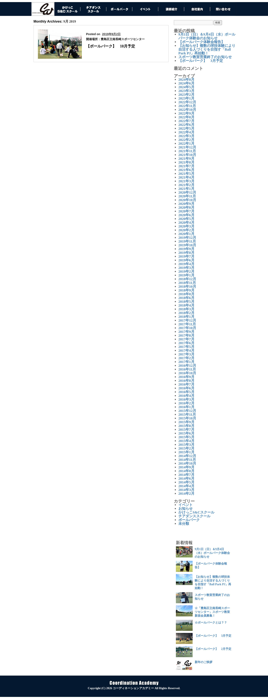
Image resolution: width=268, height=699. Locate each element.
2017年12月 (187, 320)
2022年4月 (186, 132)
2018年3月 (186, 309)
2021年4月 (186, 177)
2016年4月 (186, 396)
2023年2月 (186, 95)
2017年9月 (186, 332)
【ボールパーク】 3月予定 (200, 61)
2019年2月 (186, 271)
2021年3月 (186, 181)
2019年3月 (186, 268)
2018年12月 (187, 279)
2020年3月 (186, 226)
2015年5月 (186, 437)
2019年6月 (186, 260)
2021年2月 (186, 185)
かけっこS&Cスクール (196, 512)
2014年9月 (186, 467)
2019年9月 (186, 249)
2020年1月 (186, 234)
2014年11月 (187, 460)
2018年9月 (186, 290)
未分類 (183, 524)
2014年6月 (186, 478)
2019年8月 (186, 253)
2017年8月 (186, 335)
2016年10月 (187, 373)
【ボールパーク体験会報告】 (201, 42)
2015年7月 (186, 430)
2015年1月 (186, 452)
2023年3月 (186, 91)
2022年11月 (187, 106)
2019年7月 (186, 256)
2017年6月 (186, 343)
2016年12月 (187, 366)
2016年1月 (186, 407)
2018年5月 (186, 302)
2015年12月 (187, 411)
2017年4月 (186, 351)
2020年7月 (186, 211)
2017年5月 (186, 347)
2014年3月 (186, 490)
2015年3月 (186, 445)
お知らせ (185, 509)
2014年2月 (186, 494)
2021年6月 (186, 170)
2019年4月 (186, 264)
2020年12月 (187, 192)
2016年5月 (186, 392)
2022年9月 (186, 113)
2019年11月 (187, 241)
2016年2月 (186, 403)
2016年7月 (186, 384)
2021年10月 (187, 155)
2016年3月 (186, 399)
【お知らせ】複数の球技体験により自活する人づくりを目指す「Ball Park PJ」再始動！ (206, 49)
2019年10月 (187, 245)
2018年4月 (186, 305)
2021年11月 (187, 151)
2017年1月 (186, 362)
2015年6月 (186, 433)
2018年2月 (186, 313)
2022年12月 (187, 102)
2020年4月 (186, 223)
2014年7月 (186, 475)
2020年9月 (186, 204)
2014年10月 (187, 463)
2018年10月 (187, 287)
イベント (185, 505)
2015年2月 (186, 448)
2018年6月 (186, 298)
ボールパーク (189, 520)
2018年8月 (186, 294)
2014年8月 (186, 471)
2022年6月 (186, 125)
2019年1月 (186, 275)
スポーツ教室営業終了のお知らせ (205, 57)
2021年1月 (186, 189)
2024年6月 (186, 83)
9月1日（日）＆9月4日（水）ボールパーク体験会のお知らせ (206, 36)
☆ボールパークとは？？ (211, 622)
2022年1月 (186, 144)
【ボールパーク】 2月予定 (213, 648)
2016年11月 (187, 369)
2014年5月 (186, 482)
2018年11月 (187, 283)
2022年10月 (187, 110)
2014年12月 (187, 456)
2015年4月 (186, 441)
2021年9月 (186, 159)
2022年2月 (186, 140)
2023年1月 (186, 98)
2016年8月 (186, 381)
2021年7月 (186, 166)
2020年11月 (187, 196)
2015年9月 (186, 422)
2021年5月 (186, 174)
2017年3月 (186, 354)
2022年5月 (186, 128)
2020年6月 (186, 215)
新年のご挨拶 (203, 662)
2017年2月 (186, 358)
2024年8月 (186, 80)
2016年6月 (186, 388)
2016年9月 (186, 377)
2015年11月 (187, 415)
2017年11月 (187, 324)
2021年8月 (186, 162)
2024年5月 (186, 87)
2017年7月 (186, 339)
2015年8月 (186, 426)
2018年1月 (186, 317)
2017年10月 (187, 328)
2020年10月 (187, 200)
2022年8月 (186, 117)
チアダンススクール (194, 516)
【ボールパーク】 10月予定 (110, 46)
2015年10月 (187, 418)
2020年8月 (186, 208)
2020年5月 (186, 219)
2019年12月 (187, 238)
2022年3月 (186, 136)
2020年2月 (186, 230)
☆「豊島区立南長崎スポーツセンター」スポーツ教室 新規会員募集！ (212, 612)
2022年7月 (186, 121)
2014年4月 (186, 486)
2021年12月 (187, 147)
